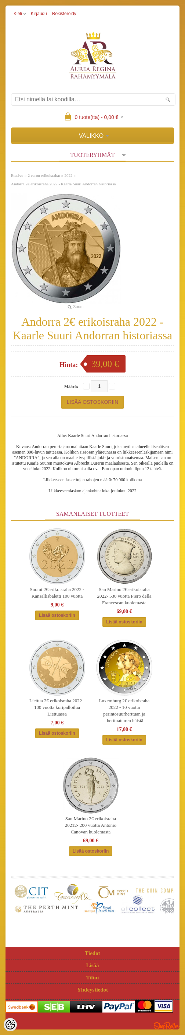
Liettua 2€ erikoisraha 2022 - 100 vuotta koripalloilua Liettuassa (57, 707)
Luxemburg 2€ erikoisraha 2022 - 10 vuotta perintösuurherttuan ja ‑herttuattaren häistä (124, 710)
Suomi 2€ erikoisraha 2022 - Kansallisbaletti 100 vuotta (57, 593)
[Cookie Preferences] (10, 1024)
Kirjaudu (39, 13)
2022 (69, 175)
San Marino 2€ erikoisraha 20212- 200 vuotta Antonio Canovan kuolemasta (90, 825)
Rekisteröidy (64, 13)
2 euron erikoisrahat (44, 175)
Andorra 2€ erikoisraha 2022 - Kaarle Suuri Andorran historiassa (63, 184)
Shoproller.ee (166, 1025)
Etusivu (17, 175)
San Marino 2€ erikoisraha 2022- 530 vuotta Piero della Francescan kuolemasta (124, 596)
